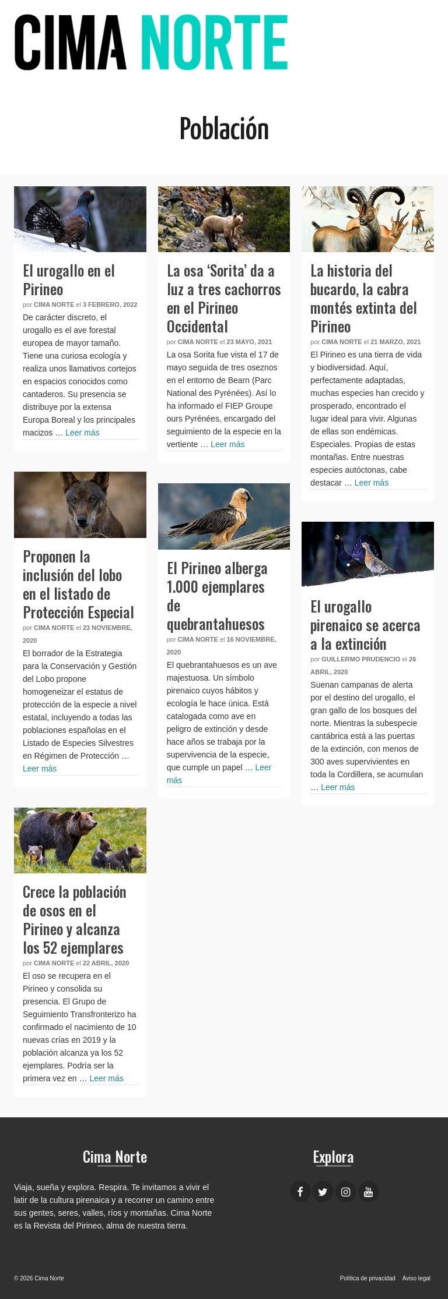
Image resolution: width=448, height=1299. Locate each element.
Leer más (82, 432)
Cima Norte (54, 304)
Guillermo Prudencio (360, 659)
